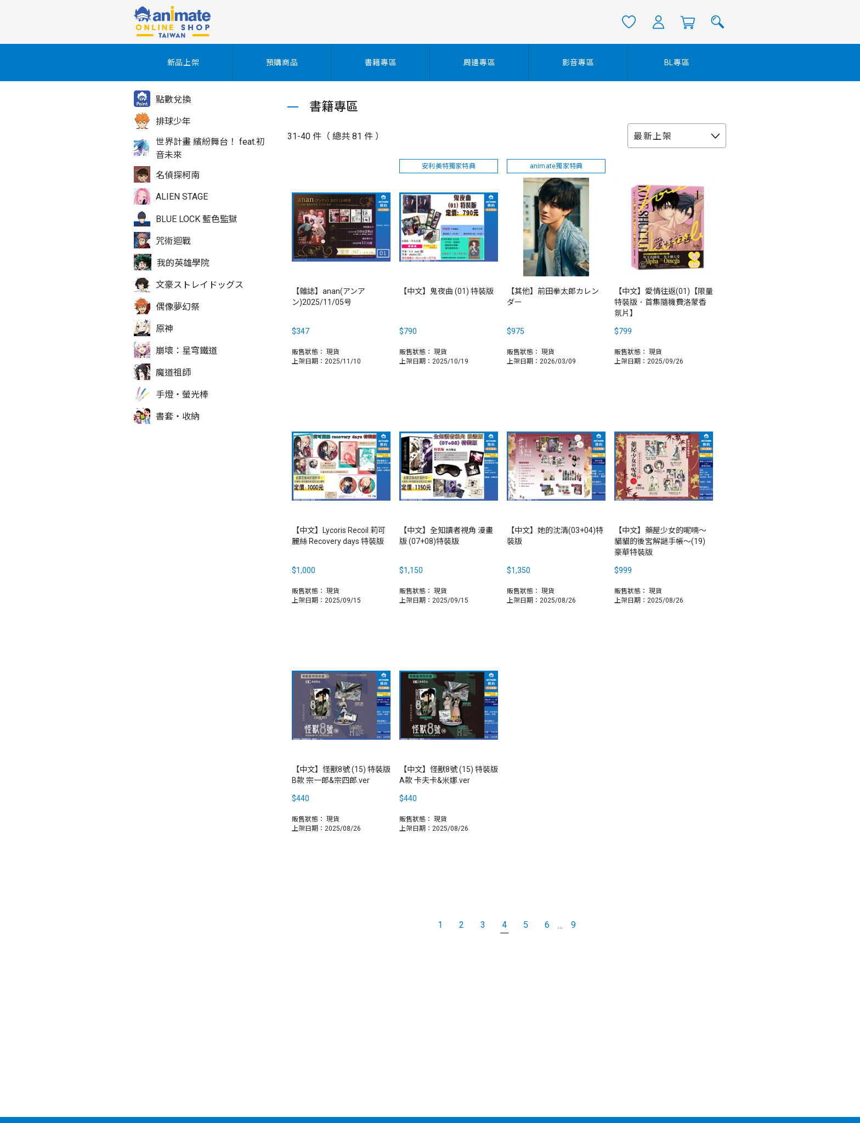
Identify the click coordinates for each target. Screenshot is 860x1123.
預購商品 (282, 62)
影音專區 (578, 62)
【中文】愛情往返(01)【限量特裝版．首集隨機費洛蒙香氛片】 (663, 302)
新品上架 (183, 62)
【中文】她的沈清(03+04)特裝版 (555, 536)
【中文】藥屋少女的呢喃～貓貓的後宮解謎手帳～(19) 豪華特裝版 (660, 541)
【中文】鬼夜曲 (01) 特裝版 (446, 291)
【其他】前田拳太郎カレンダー (553, 297)
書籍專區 (381, 62)
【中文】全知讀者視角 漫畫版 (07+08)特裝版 (446, 536)
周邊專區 (479, 62)
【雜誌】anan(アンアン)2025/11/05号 (328, 297)
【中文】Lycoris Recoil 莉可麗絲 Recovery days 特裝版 (339, 536)
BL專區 (677, 62)
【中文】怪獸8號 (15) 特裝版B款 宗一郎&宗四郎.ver (341, 775)
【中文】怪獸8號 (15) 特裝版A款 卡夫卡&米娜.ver (448, 775)
